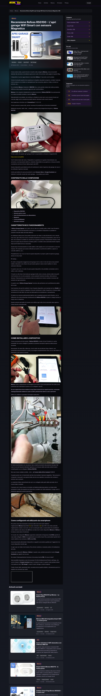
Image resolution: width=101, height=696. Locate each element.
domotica (14, 62)
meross (19, 62)
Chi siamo (59, 3)
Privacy (67, 3)
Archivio (46, 3)
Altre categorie (71, 40)
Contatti (89, 3)
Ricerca (52, 3)
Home (39, 3)
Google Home (53, 631)
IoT (51, 607)
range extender (43, 655)
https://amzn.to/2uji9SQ (17, 157)
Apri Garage (33, 62)
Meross (16, 11)
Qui (30, 525)
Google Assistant (45, 679)
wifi (37, 655)
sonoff (52, 679)
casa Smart (26, 62)
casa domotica (40, 607)
